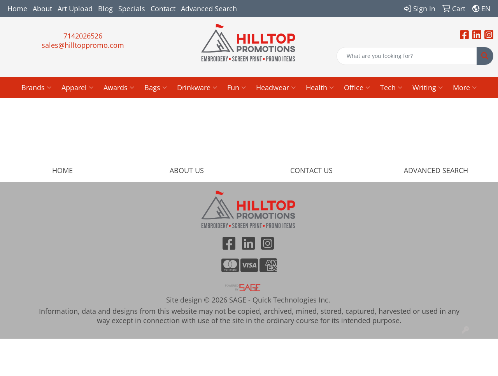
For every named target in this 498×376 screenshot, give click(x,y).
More (465, 87)
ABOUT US (187, 170)
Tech (391, 87)
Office (357, 87)
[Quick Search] (407, 56)
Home (17, 8)
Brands (36, 87)
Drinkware (197, 87)
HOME (62, 170)
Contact (163, 8)
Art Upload (75, 8)
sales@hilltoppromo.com (83, 45)
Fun (236, 87)
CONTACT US (311, 170)
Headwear (276, 87)
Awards (118, 87)
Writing (427, 87)
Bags (155, 87)
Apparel (77, 87)
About (42, 8)
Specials (131, 8)
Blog (105, 8)
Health (320, 87)
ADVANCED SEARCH (436, 170)
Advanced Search (209, 8)
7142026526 (82, 35)
